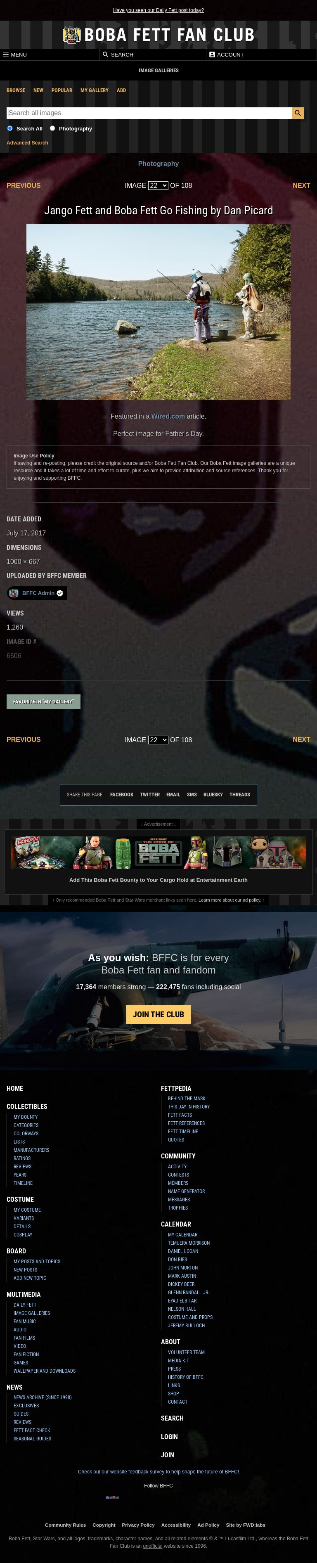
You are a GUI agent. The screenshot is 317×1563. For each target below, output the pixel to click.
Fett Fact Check (32, 1430)
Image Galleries (32, 1313)
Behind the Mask (187, 1098)
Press (174, 1369)
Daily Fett (25, 1305)
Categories (26, 1125)
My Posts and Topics (37, 1262)
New (38, 90)
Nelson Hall (182, 1309)
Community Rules (65, 1524)
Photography (75, 129)
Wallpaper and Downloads (45, 1371)
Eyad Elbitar (182, 1301)
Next (301, 185)
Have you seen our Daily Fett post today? (158, 10)
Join (167, 1455)
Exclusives (26, 1406)
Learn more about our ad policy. (230, 900)
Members (178, 1183)
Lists (19, 1142)
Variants (24, 1218)
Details (22, 1226)
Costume (20, 1199)
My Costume (27, 1210)
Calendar (176, 1224)
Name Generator (186, 1191)
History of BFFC (185, 1377)
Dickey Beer (181, 1284)
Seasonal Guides (32, 1439)
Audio (20, 1330)
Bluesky (213, 794)
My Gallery (94, 90)
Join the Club (158, 1014)
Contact (177, 1402)
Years (20, 1175)
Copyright (103, 1524)
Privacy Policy (138, 1524)
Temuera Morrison (189, 1243)
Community (178, 1156)
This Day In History (189, 1107)
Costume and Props (190, 1317)
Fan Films (24, 1338)
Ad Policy (208, 1524)
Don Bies (177, 1259)
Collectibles (27, 1107)
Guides (21, 1414)
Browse (16, 90)
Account (226, 54)
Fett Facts (180, 1115)
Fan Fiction (26, 1354)
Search (117, 54)
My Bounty (26, 1117)
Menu (14, 54)
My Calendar (182, 1235)
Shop (173, 1394)
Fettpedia (176, 1088)
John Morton (183, 1268)
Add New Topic (30, 1278)
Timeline (23, 1183)
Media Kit (178, 1361)
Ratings (22, 1158)
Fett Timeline (183, 1131)
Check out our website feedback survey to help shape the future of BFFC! (158, 1472)
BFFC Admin (36, 593)
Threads (239, 794)
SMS (192, 794)
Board (16, 1251)
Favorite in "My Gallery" (43, 702)
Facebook (121, 794)
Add (121, 90)
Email (173, 794)
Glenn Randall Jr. (188, 1292)
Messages (179, 1200)
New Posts (25, 1270)
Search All (30, 129)
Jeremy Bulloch (186, 1326)
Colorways (26, 1134)
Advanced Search (27, 143)
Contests (178, 1175)
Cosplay (23, 1235)
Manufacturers (31, 1150)
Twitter (150, 794)
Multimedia (24, 1294)
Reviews (22, 1167)
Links (174, 1385)
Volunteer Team (186, 1352)
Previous (24, 185)
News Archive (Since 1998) (43, 1397)
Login (169, 1437)
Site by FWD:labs (245, 1524)
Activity (177, 1167)
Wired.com (168, 416)
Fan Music (25, 1321)
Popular (62, 90)
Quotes (176, 1140)
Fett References (186, 1123)
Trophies (178, 1208)
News (15, 1387)
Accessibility (176, 1524)
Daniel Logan (183, 1251)
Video (20, 1346)
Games (21, 1363)
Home (15, 1088)
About (170, 1342)
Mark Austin (182, 1276)
